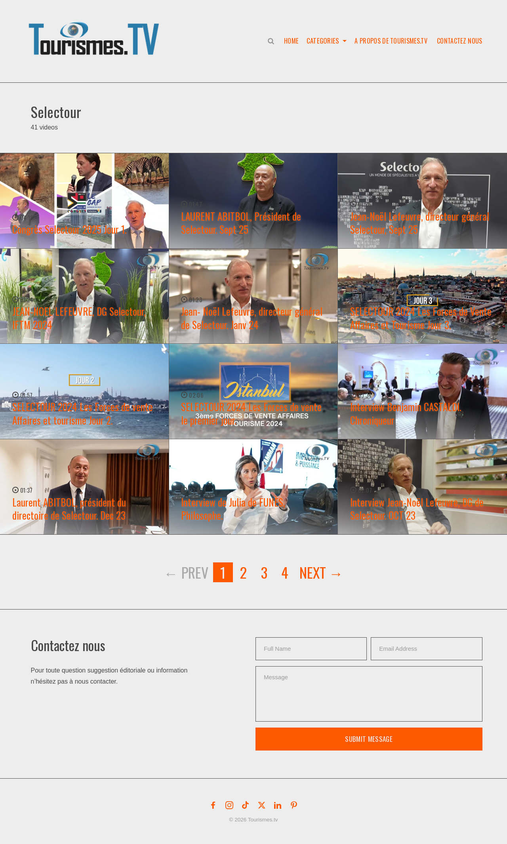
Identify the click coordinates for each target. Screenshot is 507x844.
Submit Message (369, 739)
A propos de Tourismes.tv (391, 41)
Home (291, 41)
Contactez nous (459, 41)
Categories (322, 41)
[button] (95, 30)
